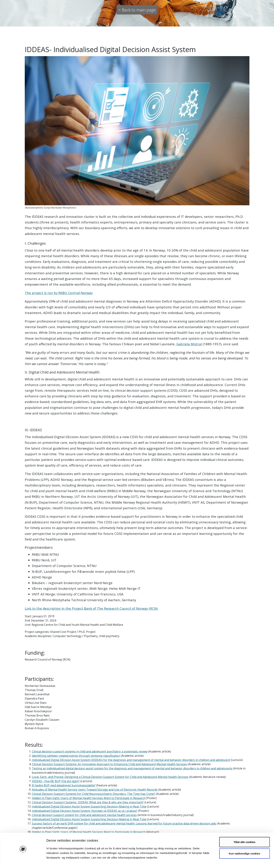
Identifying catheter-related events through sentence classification (76, 756)
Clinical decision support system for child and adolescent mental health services (84, 815)
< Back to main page (137, 10)
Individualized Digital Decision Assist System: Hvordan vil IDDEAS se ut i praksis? (84, 811)
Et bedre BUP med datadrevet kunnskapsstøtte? (64, 785)
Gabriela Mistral (189, 344)
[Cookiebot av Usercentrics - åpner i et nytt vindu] (22, 856)
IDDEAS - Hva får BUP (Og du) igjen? (56, 781)
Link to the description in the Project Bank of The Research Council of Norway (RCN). (91, 608)
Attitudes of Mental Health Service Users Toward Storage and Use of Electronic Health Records (94, 790)
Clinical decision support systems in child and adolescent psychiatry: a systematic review (89, 751)
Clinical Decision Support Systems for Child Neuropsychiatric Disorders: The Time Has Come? (93, 794)
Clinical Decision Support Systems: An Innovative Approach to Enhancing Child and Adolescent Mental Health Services (109, 764)
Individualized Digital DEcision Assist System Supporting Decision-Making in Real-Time (89, 806)
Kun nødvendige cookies (244, 840)
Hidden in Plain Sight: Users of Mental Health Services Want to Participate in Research (88, 798)
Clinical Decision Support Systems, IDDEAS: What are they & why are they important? (88, 802)
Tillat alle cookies (244, 828)
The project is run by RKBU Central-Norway (59, 293)
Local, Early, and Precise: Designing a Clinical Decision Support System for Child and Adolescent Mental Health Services (110, 777)
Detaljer (188, 856)
